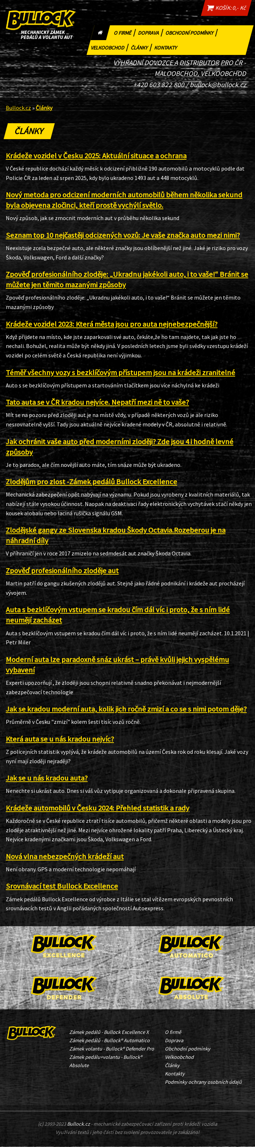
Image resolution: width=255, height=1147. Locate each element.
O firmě (125, 31)
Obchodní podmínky (192, 31)
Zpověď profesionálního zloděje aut (62, 571)
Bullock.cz (18, 107)
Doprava (150, 31)
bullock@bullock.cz (218, 84)
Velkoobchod (110, 46)
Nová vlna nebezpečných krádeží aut (65, 856)
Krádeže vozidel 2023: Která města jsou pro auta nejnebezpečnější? (111, 324)
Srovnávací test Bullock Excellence (62, 886)
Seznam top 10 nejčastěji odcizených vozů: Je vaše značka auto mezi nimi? (123, 235)
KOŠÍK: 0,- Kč (225, 8)
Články (141, 46)
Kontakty (167, 46)
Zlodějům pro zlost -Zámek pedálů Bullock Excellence (91, 482)
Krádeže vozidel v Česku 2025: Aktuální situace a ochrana (96, 155)
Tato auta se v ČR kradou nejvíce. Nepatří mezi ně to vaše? (97, 402)
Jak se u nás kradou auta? (47, 778)
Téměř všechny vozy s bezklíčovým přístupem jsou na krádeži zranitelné (120, 372)
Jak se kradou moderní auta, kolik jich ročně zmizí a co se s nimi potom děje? (126, 709)
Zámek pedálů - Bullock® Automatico (109, 1040)
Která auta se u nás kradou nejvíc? (60, 739)
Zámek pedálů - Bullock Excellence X (109, 1032)
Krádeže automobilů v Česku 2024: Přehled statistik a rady (97, 808)
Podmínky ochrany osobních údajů (203, 1082)
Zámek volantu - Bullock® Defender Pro (111, 1048)
